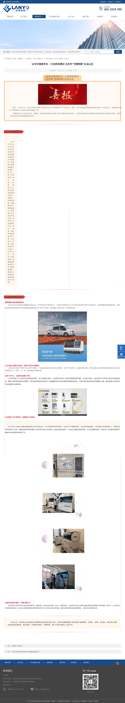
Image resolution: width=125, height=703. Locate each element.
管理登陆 (83, 701)
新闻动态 (38, 16)
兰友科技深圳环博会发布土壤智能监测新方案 (25, 651)
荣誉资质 (62, 662)
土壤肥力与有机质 (16, 646)
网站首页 (10, 16)
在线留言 (110, 2)
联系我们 (118, 2)
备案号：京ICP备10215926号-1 (61, 701)
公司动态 (28, 58)
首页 (14, 58)
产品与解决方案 (54, 16)
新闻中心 (21, 58)
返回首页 (103, 2)
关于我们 (23, 16)
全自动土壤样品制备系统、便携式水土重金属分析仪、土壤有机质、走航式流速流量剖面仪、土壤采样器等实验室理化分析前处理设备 (51, 52)
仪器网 (96, 701)
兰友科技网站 (15, 2)
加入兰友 (71, 16)
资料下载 (85, 16)
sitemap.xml (75, 701)
